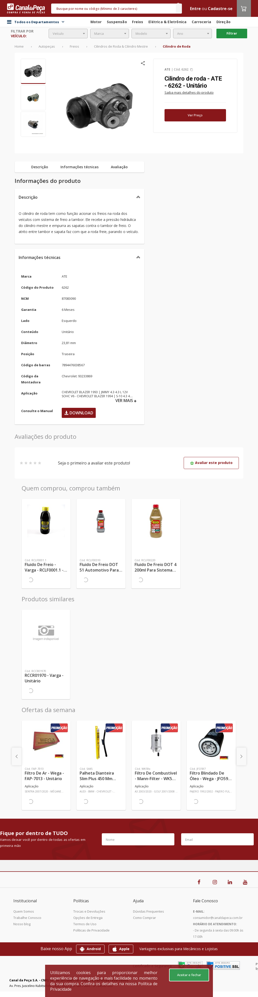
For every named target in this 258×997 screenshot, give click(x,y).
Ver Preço (195, 115)
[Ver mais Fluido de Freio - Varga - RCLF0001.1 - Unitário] (46, 521)
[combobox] (68, 33)
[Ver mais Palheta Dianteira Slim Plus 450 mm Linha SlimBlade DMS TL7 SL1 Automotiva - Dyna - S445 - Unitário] (101, 742)
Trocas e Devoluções (89, 911)
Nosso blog (21, 924)
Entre (195, 8)
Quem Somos (23, 911)
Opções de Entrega (88, 917)
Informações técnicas (39, 257)
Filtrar (232, 33)
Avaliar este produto (211, 462)
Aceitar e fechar (189, 975)
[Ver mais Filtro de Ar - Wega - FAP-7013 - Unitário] (46, 742)
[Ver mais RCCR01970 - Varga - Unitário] (46, 631)
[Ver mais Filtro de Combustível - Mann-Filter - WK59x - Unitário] (156, 742)
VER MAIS (126, 400)
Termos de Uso (84, 924)
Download (78, 413)
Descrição (28, 197)
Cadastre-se (220, 8)
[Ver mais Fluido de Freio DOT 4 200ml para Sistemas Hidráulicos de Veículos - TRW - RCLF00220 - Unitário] (156, 521)
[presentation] (17, 756)
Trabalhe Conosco (27, 917)
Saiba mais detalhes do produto (189, 92)
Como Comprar (144, 917)
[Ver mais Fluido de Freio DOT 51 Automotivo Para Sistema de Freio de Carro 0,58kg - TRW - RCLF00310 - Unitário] (101, 521)
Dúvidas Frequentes (148, 911)
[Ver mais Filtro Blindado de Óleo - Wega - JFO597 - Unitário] (211, 742)
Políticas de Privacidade (91, 930)
